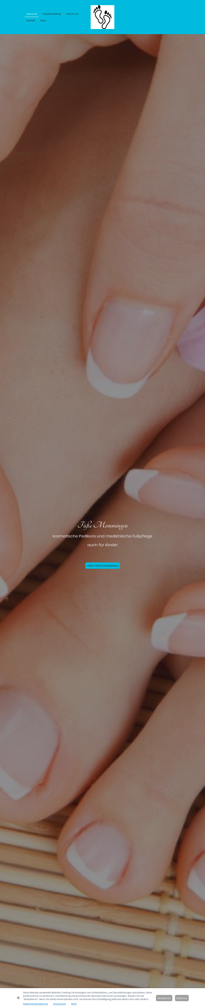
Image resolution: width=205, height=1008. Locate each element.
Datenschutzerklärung (35, 1003)
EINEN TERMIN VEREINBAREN (102, 565)
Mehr (74, 1003)
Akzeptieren (164, 998)
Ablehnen (181, 998)
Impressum (59, 1003)
